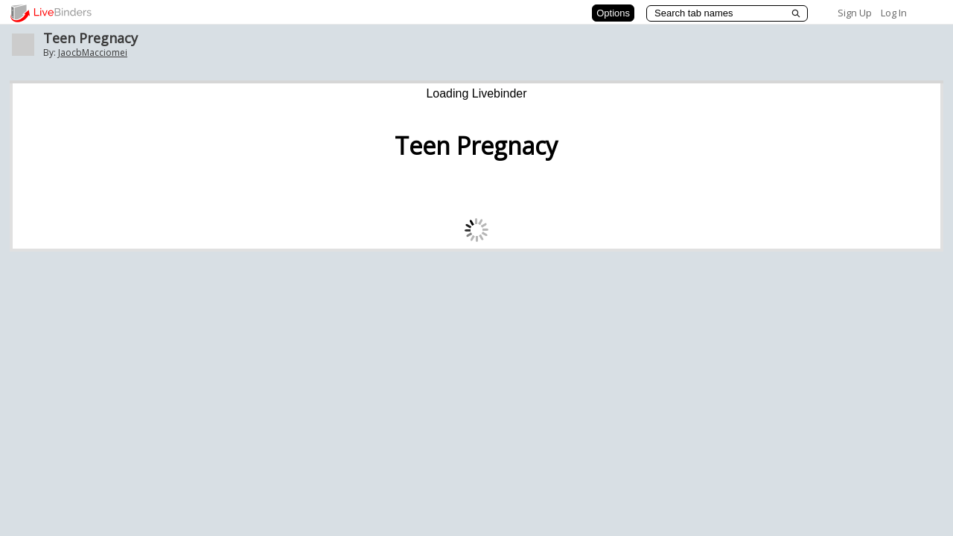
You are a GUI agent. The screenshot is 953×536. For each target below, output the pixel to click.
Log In (894, 12)
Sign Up (855, 12)
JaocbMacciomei (92, 52)
